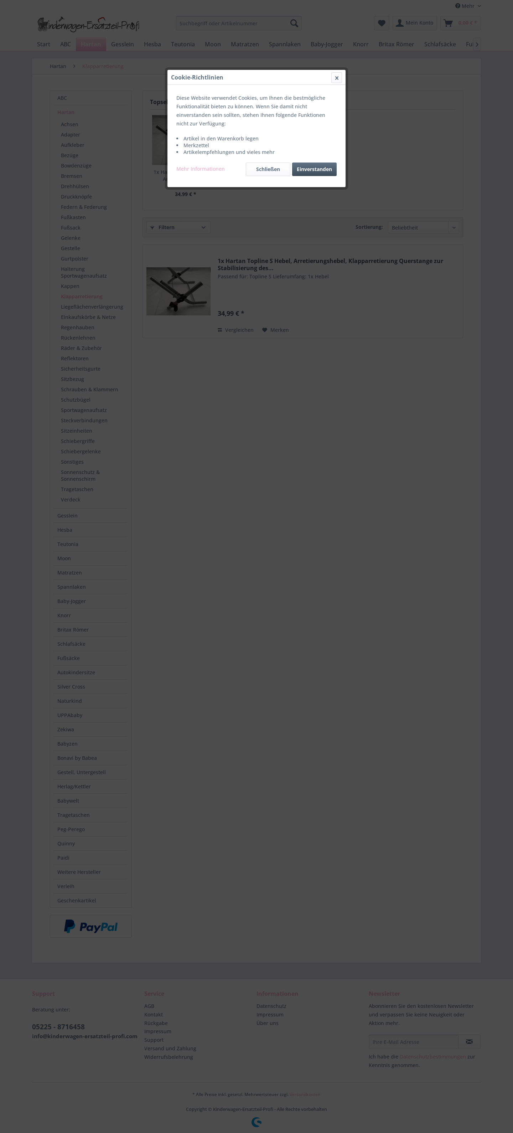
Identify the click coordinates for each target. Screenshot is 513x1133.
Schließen (268, 169)
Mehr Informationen (200, 168)
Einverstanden (314, 169)
